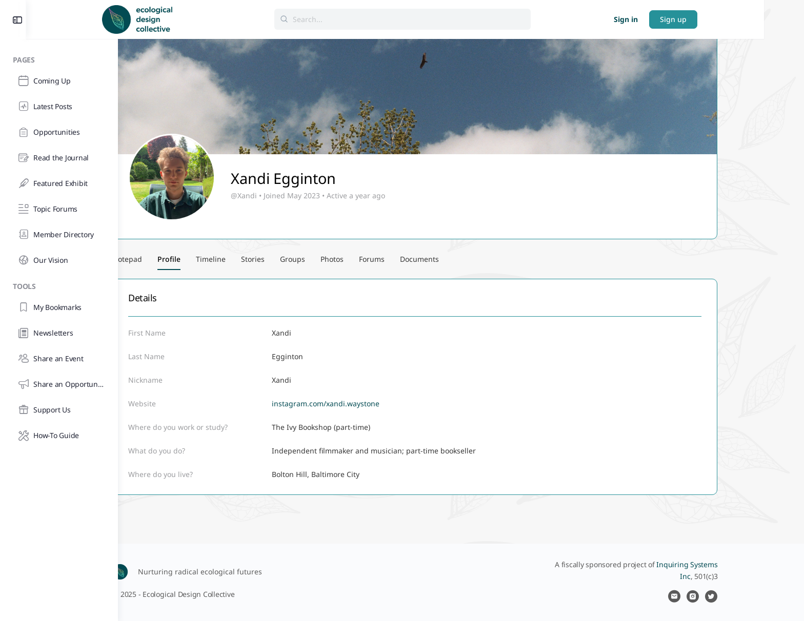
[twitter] (757, 596)
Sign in (692, 19)
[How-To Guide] (58, 435)
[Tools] (59, 284)
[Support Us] (58, 410)
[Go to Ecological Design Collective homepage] (203, 18)
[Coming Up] (58, 81)
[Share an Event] (58, 358)
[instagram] (739, 596)
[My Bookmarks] (58, 307)
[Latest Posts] (58, 106)
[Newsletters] (58, 333)
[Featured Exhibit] (58, 183)
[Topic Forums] (58, 209)
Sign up (739, 19)
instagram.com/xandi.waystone (372, 403)
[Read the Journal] (58, 158)
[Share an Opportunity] (58, 384)
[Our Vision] (58, 260)
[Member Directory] (58, 234)
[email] (720, 596)
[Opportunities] (58, 132)
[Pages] (59, 58)
